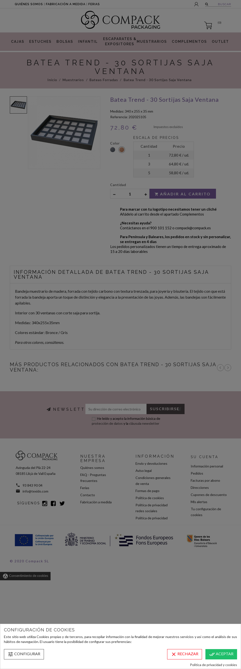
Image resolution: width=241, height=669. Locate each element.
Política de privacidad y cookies (213, 665)
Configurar (24, 654)
